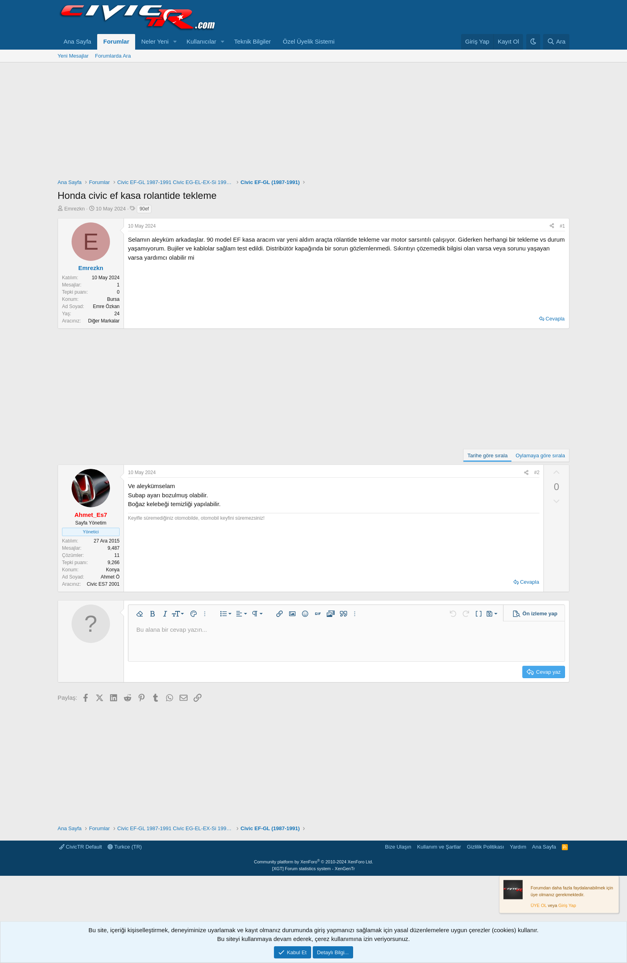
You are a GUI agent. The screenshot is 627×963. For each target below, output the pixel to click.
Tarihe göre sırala (487, 455)
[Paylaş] (552, 226)
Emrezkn (74, 209)
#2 (536, 472)
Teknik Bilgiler (252, 41)
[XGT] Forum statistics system (313, 868)
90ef (144, 209)
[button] (175, 42)
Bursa (113, 299)
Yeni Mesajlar (73, 56)
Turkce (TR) (125, 847)
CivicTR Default (80, 847)
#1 (562, 226)
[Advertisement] (313, 122)
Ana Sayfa (77, 41)
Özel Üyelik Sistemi (308, 41)
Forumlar (116, 41)
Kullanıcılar (201, 41)
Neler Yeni (154, 41)
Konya (113, 570)
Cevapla (555, 319)
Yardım (518, 847)
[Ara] (556, 42)
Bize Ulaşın (398, 847)
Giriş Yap (567, 905)
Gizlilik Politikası (485, 847)
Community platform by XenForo (313, 861)
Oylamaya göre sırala (540, 455)
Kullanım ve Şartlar (439, 847)
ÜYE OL (539, 905)
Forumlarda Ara (113, 56)
